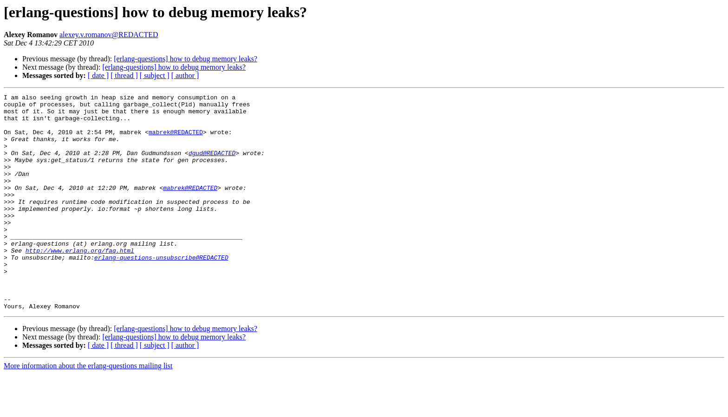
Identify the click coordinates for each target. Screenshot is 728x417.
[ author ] (185, 75)
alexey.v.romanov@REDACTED (108, 35)
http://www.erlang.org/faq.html (80, 282)
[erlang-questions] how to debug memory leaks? (185, 59)
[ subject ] (154, 75)
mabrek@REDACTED (176, 140)
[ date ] (98, 75)
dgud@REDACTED (211, 165)
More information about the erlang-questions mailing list (88, 409)
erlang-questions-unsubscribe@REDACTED (161, 291)
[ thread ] (124, 75)
